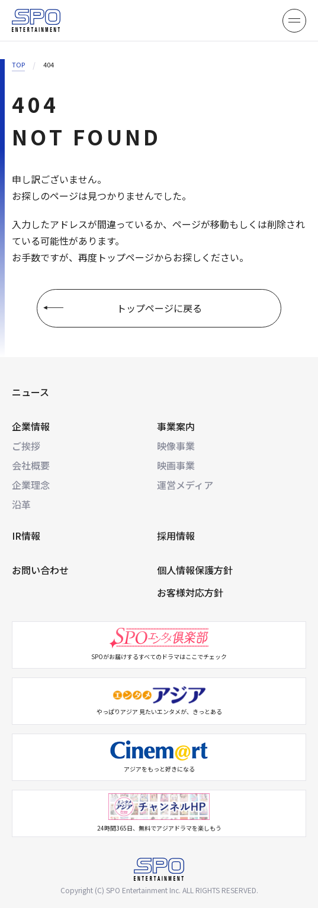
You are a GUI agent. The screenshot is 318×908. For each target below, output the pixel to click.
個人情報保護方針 (195, 570)
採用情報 (176, 535)
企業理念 (31, 485)
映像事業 (176, 446)
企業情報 (31, 426)
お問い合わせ (40, 570)
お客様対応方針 (190, 592)
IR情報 (26, 535)
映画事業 (176, 465)
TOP (18, 64)
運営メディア (185, 485)
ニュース (30, 392)
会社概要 (31, 465)
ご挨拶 (26, 446)
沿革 (21, 504)
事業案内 (176, 426)
